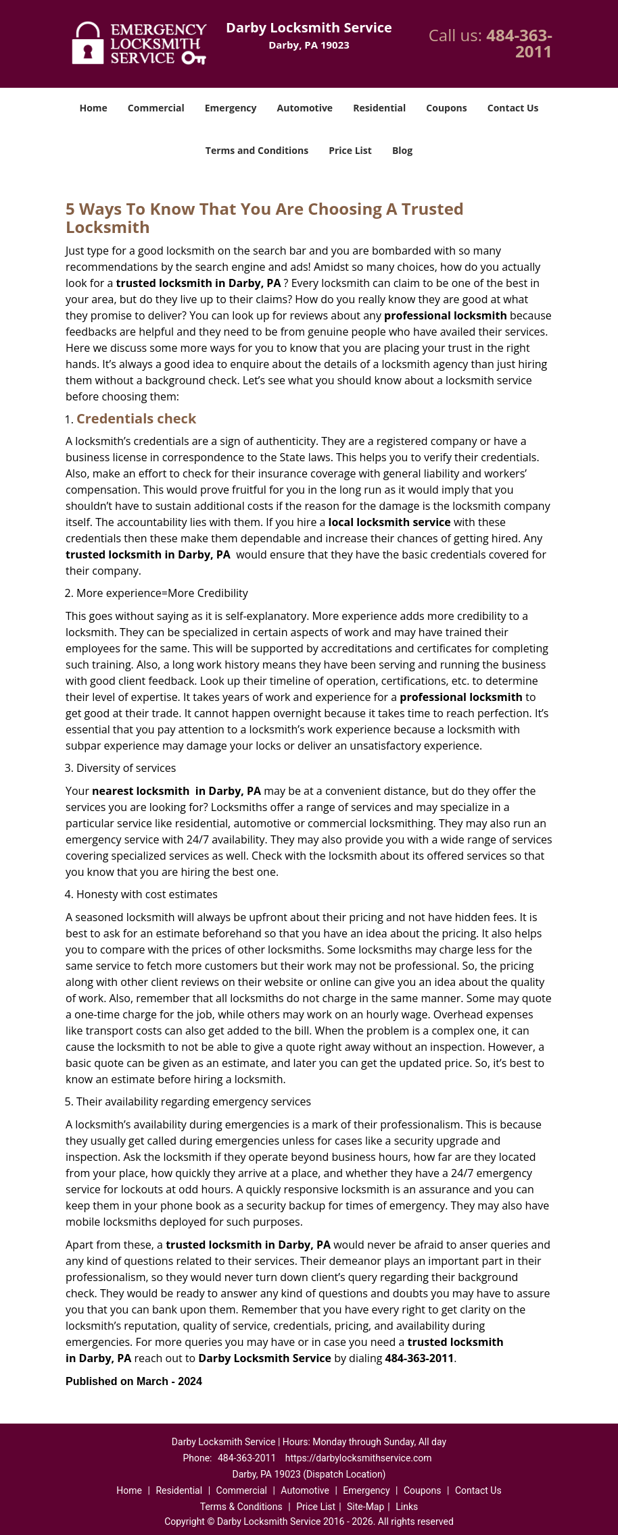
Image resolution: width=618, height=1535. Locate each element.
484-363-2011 (519, 43)
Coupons (446, 107)
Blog (402, 150)
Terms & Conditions (241, 1506)
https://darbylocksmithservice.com (358, 1458)
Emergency (231, 107)
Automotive (305, 107)
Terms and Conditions (257, 150)
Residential (379, 107)
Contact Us (513, 107)
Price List (350, 150)
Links (407, 1506)
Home (93, 107)
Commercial (156, 107)
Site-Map (365, 1506)
